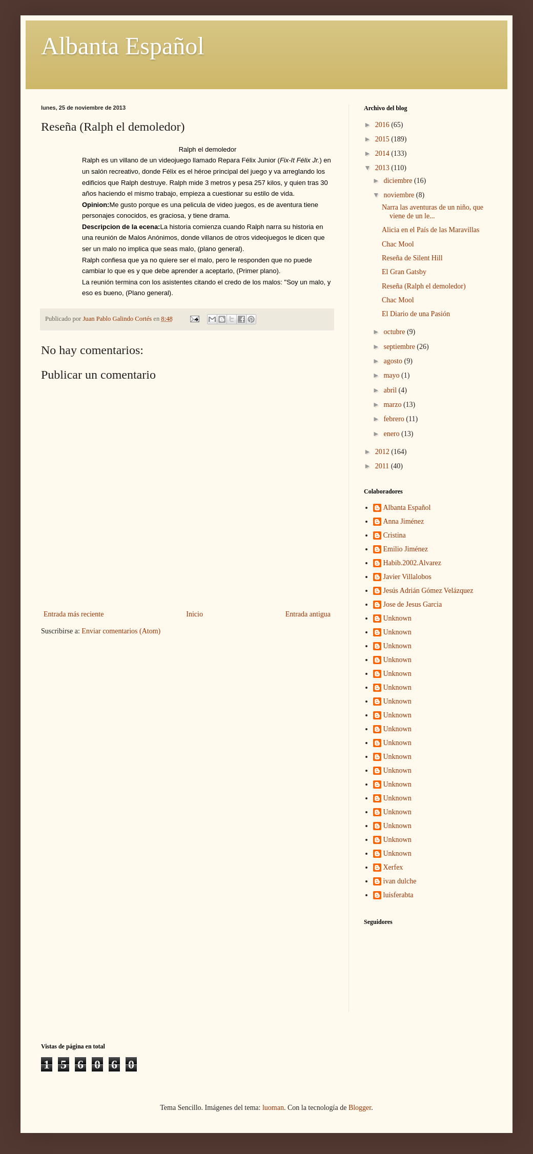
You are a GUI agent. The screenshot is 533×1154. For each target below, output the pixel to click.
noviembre (399, 195)
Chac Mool (398, 244)
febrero (394, 419)
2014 (383, 153)
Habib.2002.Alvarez (412, 563)
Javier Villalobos (407, 577)
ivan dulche (400, 881)
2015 (383, 139)
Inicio (194, 614)
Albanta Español (122, 45)
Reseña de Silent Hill (412, 258)
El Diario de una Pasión (416, 314)
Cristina (394, 535)
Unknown (397, 618)
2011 (383, 466)
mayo (392, 375)
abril (390, 390)
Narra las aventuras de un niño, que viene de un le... (432, 211)
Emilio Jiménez (405, 549)
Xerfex (393, 867)
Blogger (359, 1107)
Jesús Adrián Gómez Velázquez (428, 590)
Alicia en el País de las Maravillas (431, 230)
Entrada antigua (308, 614)
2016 (383, 125)
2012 (383, 452)
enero (392, 434)
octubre (394, 332)
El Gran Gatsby (404, 272)
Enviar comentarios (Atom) (120, 631)
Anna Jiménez (403, 521)
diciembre (398, 180)
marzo (393, 404)
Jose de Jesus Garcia (412, 604)
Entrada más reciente (74, 614)
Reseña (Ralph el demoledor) (424, 286)
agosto (393, 361)
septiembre (400, 347)
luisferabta (398, 895)
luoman (273, 1107)
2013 (383, 168)
